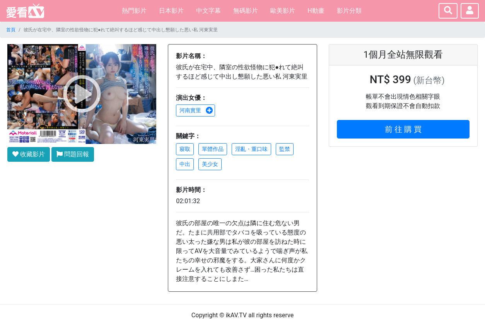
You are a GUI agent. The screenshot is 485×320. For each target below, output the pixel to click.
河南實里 (196, 110)
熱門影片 (134, 10)
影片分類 (349, 10)
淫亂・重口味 (251, 149)
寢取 (184, 149)
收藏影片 (28, 154)
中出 (184, 164)
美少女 (210, 164)
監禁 (284, 149)
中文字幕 (208, 10)
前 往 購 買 (403, 129)
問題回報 (72, 154)
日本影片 (171, 10)
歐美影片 (282, 10)
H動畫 (315, 10)
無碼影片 (245, 10)
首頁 (10, 30)
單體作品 (213, 149)
